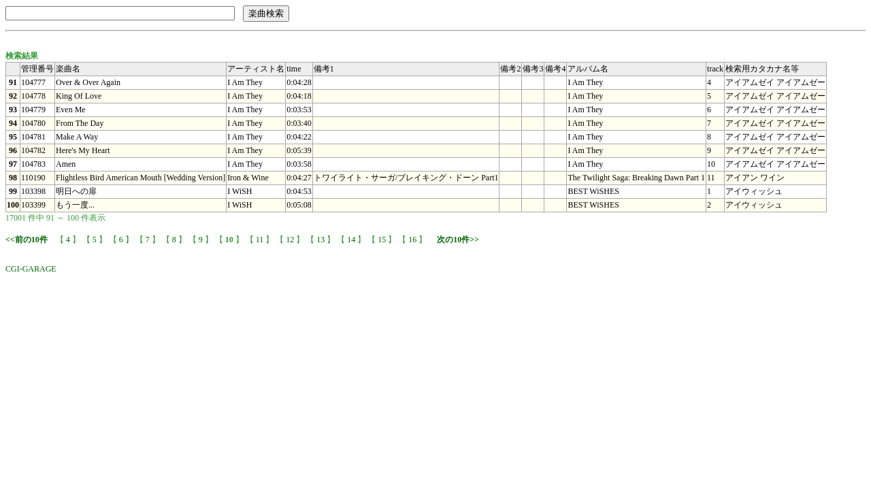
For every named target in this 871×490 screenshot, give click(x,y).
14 (351, 239)
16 (412, 239)
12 (290, 239)
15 (382, 239)
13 (320, 239)
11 (260, 239)
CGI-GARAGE (30, 269)
